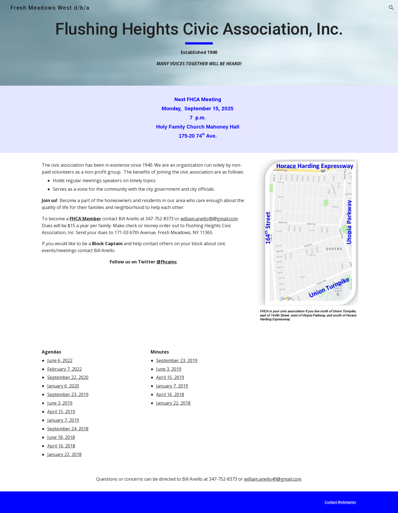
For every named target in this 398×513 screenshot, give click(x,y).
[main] (199, 42)
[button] (391, 7)
